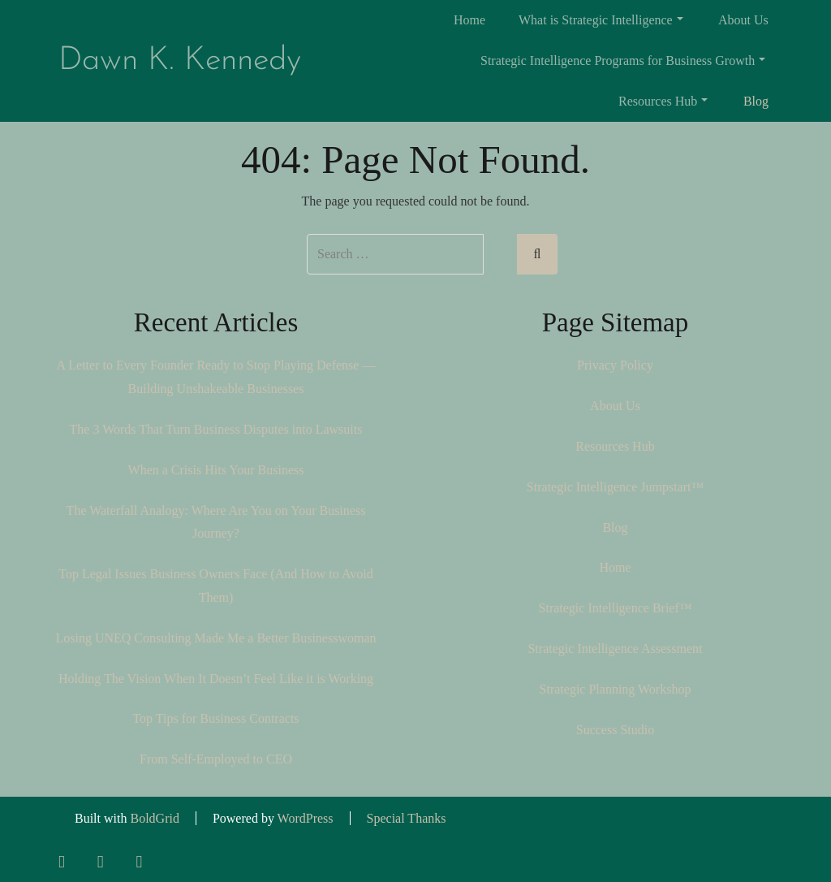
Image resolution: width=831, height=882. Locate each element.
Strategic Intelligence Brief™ (615, 608)
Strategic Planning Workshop (615, 689)
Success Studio (615, 730)
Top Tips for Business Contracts (215, 718)
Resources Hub (663, 101)
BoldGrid (154, 818)
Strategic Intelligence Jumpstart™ (615, 487)
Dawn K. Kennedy (179, 61)
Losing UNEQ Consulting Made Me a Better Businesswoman (215, 638)
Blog (756, 101)
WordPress (306, 818)
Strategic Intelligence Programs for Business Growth (622, 60)
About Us (743, 20)
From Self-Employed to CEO (216, 759)
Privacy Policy (615, 365)
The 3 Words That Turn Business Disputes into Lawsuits (216, 429)
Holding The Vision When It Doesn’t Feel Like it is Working (215, 678)
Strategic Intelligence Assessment (614, 648)
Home (469, 20)
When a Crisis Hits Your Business (216, 470)
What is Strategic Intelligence (601, 20)
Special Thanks (406, 818)
